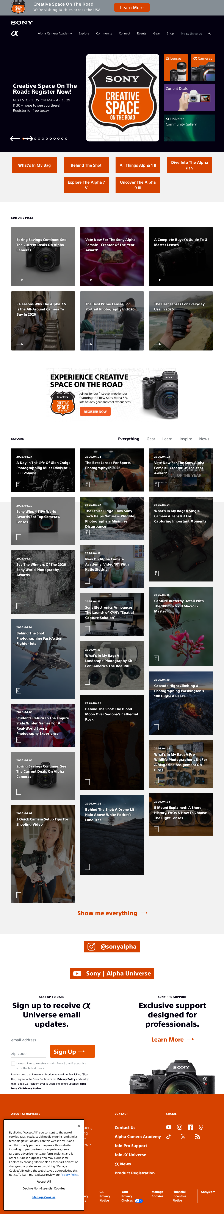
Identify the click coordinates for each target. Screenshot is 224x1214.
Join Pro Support (131, 1145)
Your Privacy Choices (132, 1196)
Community (104, 33)
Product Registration (135, 1172)
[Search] (209, 33)
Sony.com (208, 1192)
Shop (170, 33)
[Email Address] (28, 1040)
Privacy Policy (66, 1079)
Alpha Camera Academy (55, 33)
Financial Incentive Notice (179, 1196)
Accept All (44, 1181)
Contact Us (125, 1127)
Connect (124, 33)
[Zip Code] (28, 1054)
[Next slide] (28, 138)
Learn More (132, 7)
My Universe (191, 33)
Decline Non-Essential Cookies (44, 1188)
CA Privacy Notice (29, 1088)
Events (141, 33)
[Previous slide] (15, 138)
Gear (156, 33)
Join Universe (130, 1154)
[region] (43, 1165)
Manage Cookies (43, 1197)
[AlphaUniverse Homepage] (15, 33)
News (123, 1163)
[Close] (78, 1126)
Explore (84, 33)
